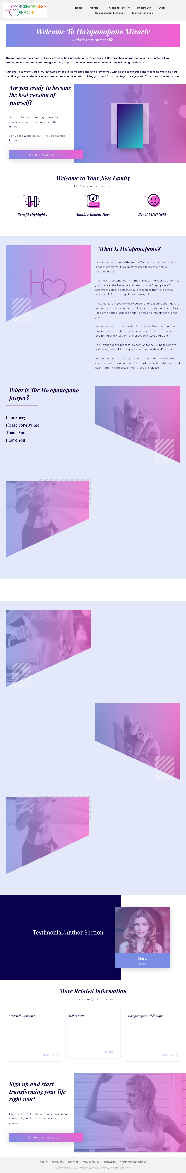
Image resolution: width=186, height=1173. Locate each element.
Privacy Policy (7, 1171)
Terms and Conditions (26, 1171)
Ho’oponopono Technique (145, 1015)
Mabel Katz (76, 1015)
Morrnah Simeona (22, 1015)
